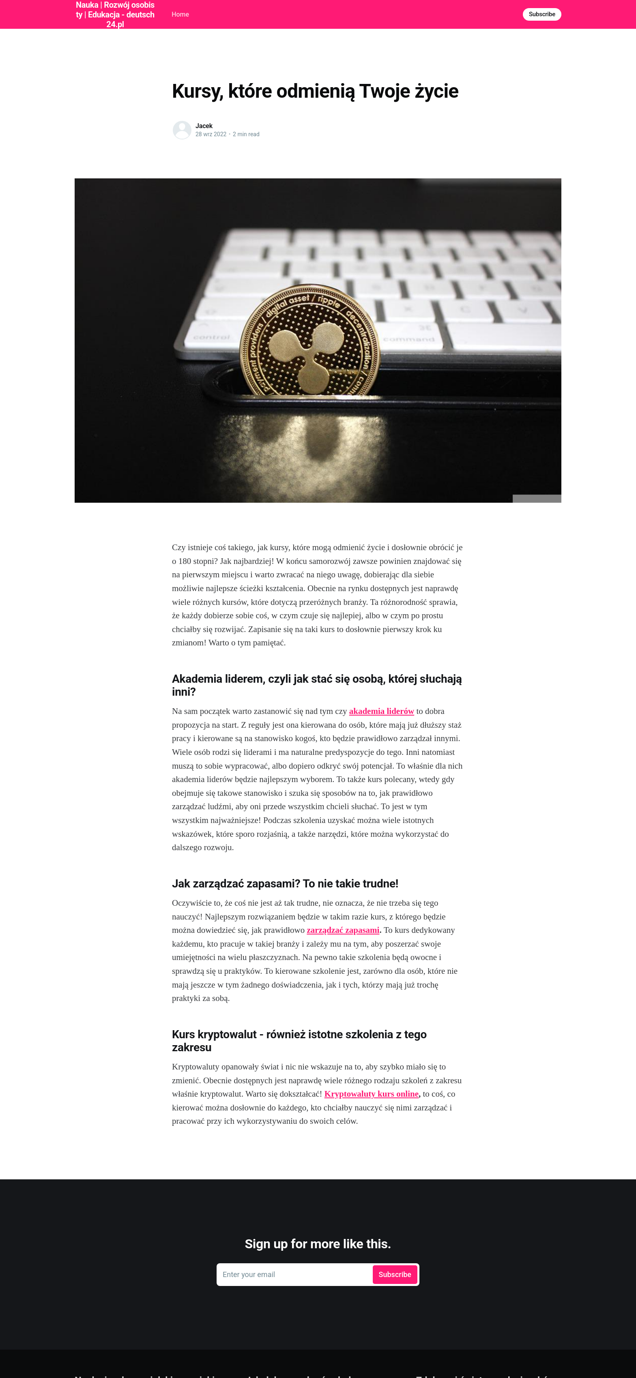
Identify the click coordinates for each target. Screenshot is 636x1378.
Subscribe (542, 14)
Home (180, 14)
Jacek (204, 126)
